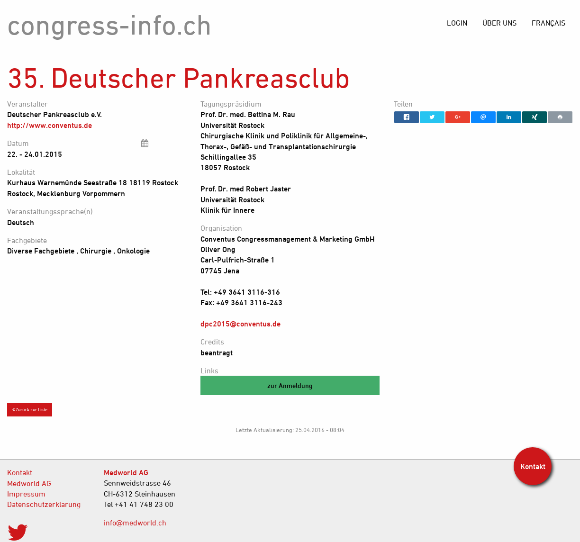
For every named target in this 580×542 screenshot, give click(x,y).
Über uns (499, 22)
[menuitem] (548, 23)
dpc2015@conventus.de (240, 323)
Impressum (26, 493)
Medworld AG (29, 483)
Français (548, 22)
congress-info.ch (109, 24)
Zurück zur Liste (29, 409)
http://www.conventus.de (49, 125)
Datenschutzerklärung (44, 504)
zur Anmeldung (290, 385)
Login (457, 22)
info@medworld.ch (135, 522)
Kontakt (19, 472)
